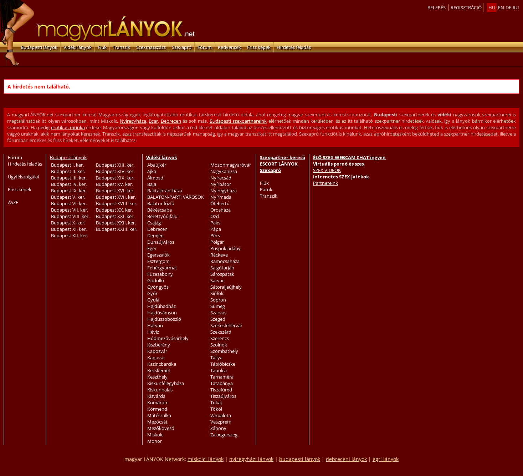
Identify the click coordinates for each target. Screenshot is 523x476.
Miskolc (155, 434)
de (508, 7)
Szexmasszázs (151, 47)
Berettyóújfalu (162, 216)
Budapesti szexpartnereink (238, 121)
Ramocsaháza (225, 261)
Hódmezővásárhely (168, 338)
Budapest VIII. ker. (70, 216)
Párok (266, 189)
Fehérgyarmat (162, 267)
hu (491, 7)
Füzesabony (160, 274)
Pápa (215, 229)
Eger (153, 121)
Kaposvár (157, 351)
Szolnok (218, 344)
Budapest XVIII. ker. (116, 203)
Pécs (215, 235)
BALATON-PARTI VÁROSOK (175, 197)
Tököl (216, 409)
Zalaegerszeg (223, 434)
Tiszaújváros (223, 396)
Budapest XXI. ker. (115, 216)
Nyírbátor (220, 184)
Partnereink (325, 183)
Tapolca (218, 370)
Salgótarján (222, 267)
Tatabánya (221, 383)
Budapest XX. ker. (114, 210)
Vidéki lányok (77, 47)
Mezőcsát (157, 422)
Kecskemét (158, 370)
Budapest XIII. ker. (115, 165)
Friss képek (259, 47)
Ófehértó (220, 203)
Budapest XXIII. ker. (116, 229)
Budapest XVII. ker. (116, 197)
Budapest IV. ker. (69, 184)
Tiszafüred (221, 389)
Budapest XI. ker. (69, 229)
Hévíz (153, 332)
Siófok (217, 293)
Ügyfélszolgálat (24, 176)
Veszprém (220, 422)
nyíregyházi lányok (251, 459)
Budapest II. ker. (68, 171)
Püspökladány (225, 248)
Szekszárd (220, 332)
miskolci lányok (206, 459)
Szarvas (218, 312)
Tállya (216, 357)
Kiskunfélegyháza (165, 383)
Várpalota (220, 415)
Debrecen (171, 121)
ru (516, 7)
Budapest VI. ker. (69, 203)
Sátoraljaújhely (226, 287)
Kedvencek (229, 47)
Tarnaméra (222, 377)
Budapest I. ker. (67, 165)
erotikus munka (68, 127)
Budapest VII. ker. (69, 210)
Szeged (217, 319)
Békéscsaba (159, 210)
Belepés (436, 7)
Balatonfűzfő (160, 203)
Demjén (155, 235)
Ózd (214, 216)
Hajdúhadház (161, 306)
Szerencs (219, 338)
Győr (152, 293)
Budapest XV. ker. (114, 184)
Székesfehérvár (226, 325)
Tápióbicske (222, 364)
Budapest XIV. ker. (115, 171)
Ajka (151, 171)
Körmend (157, 409)
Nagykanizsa (223, 171)
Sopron (218, 300)
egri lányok (386, 459)
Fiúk (102, 47)
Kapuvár (156, 357)
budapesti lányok (299, 459)
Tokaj (216, 402)
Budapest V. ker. (68, 197)
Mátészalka (159, 415)
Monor (154, 441)
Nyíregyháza (133, 121)
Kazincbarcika (161, 364)
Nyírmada (220, 197)
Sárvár (217, 280)
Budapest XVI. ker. (115, 190)
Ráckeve (219, 255)
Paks (215, 222)
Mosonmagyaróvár (230, 165)
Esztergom (158, 261)
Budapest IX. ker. (69, 190)
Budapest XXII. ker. (116, 222)
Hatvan (155, 325)
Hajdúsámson (162, 312)
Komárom (158, 402)
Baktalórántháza (164, 190)
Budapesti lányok (39, 47)
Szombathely (224, 351)
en (501, 7)
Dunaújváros (160, 242)
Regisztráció (466, 7)
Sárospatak (222, 274)
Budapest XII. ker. (69, 235)
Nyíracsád (220, 177)
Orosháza (220, 210)
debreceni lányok (346, 459)
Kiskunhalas (160, 389)
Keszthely (157, 377)
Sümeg (217, 306)
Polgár (217, 242)
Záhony (218, 428)
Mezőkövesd (160, 428)
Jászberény (158, 344)
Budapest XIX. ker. (115, 177)
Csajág (154, 222)
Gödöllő (155, 280)
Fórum (205, 47)
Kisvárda (156, 396)
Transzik (121, 47)
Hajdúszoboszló (164, 319)
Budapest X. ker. (68, 222)
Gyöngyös (158, 287)
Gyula (153, 300)
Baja (151, 184)
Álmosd (155, 177)
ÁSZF (13, 202)
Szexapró (181, 47)
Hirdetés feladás (294, 47)
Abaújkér (156, 165)
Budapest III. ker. (69, 177)
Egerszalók (158, 255)
